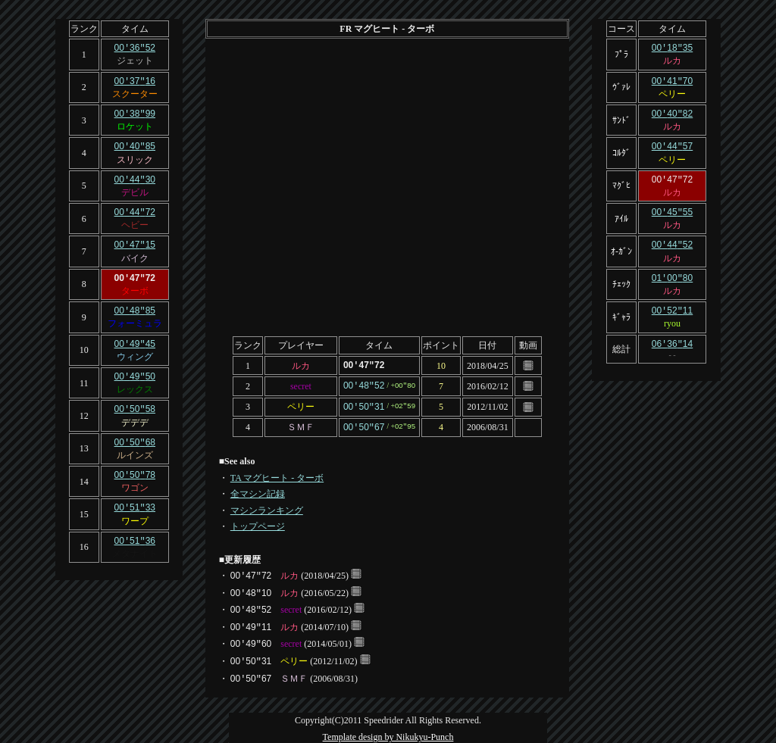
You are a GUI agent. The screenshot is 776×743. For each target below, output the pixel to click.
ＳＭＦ (300, 425)
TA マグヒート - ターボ (277, 475)
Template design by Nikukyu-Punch (388, 734)
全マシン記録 (257, 490)
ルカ (301, 365)
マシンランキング (266, 507)
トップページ (257, 523)
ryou (672, 316)
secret (300, 384)
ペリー (300, 405)
